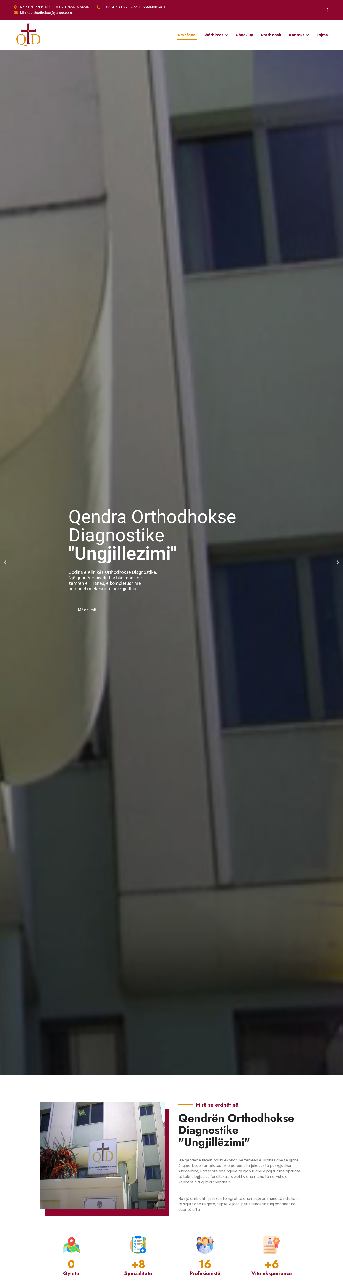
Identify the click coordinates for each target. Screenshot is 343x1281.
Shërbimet (215, 35)
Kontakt (299, 35)
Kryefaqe (186, 34)
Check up (244, 34)
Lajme (322, 34)
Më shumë (87, 609)
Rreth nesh (271, 34)
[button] (5, 562)
